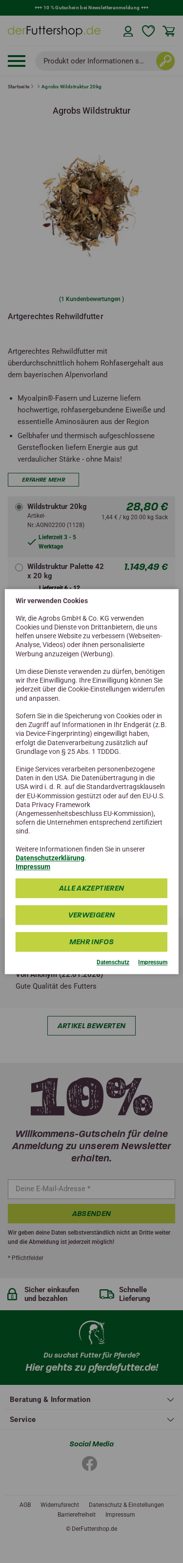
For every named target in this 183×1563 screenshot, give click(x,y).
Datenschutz (113, 962)
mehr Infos (91, 942)
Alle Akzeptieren (91, 888)
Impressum (33, 867)
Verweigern (91, 915)
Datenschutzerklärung (50, 858)
